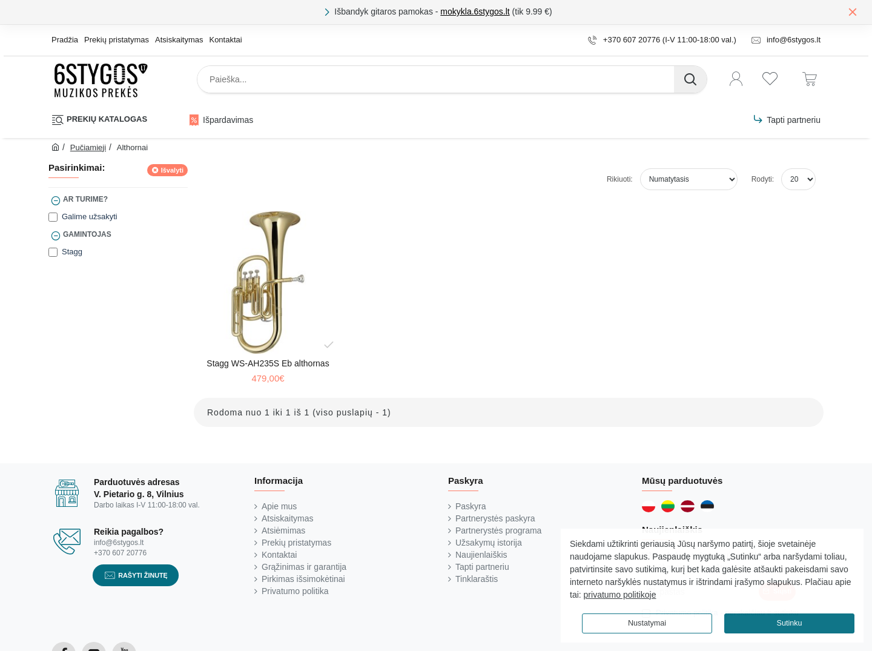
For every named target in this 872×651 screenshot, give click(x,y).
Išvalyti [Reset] (172, 170)
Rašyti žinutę (143, 575)
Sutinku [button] (789, 623)
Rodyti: (762, 179)
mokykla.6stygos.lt (474, 11)
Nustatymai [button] (647, 623)
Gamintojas (87, 234)
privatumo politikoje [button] (620, 595)
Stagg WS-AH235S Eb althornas (267, 363)
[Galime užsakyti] (53, 217)
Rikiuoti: (620, 179)
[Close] (852, 11)
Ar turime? (85, 199)
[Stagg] (53, 252)
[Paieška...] (690, 79)
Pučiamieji (88, 147)
